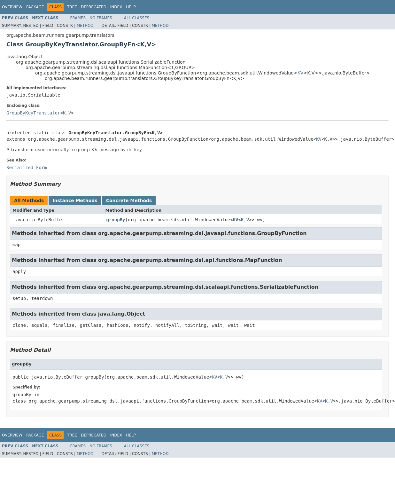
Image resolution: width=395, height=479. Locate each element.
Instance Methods (74, 200)
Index (116, 7)
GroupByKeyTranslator (33, 112)
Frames (78, 18)
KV (301, 72)
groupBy (115, 219)
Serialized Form (26, 167)
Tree (72, 7)
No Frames (100, 18)
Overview (12, 7)
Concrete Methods (129, 200)
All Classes (136, 18)
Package (35, 7)
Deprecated (93, 7)
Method (85, 25)
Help (131, 7)
